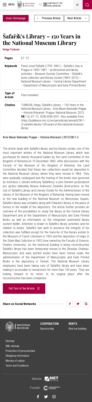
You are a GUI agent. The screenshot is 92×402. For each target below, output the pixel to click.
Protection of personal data (20, 350)
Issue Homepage (16, 18)
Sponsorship (47, 328)
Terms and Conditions (17, 365)
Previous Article (49, 18)
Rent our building (77, 328)
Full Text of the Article (24, 288)
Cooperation (49, 323)
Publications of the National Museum (53, 4)
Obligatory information (17, 355)
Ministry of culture (15, 360)
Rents (73, 323)
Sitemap (10, 340)
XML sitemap (12, 346)
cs (40, 4)
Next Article (76, 18)
